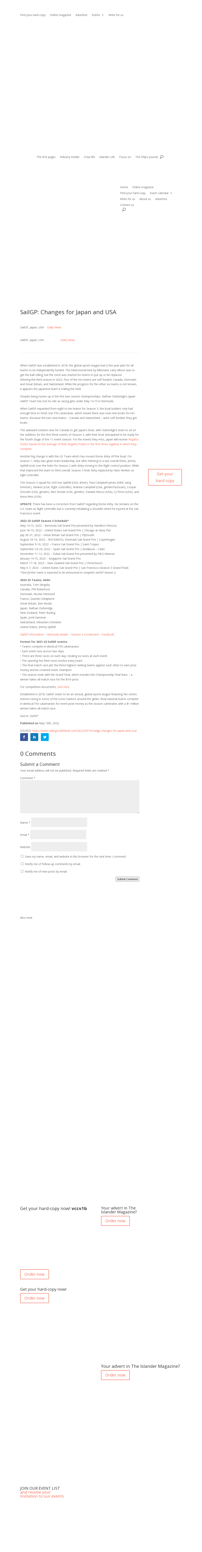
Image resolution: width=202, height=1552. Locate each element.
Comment (27, 778)
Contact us (127, 205)
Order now (34, 1274)
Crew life (89, 157)
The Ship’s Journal (146, 157)
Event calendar (159, 193)
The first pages (46, 157)
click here (63, 687)
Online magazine (60, 15)
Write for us (115, 15)
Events (96, 15)
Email (24, 835)
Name (25, 822)
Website (25, 847)
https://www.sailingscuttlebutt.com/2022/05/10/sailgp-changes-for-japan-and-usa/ (84, 731)
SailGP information (32, 634)
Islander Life (107, 157)
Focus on (125, 157)
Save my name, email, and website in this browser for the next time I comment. (75, 856)
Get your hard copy (165, 477)
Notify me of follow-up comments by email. (53, 864)
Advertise (81, 15)
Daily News (54, 327)
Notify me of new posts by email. (46, 871)
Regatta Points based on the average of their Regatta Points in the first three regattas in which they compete (79, 444)
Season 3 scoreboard (84, 634)
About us (145, 199)
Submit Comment (127, 879)
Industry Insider (69, 157)
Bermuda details (57, 634)
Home (124, 187)
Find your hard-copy (33, 15)
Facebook (108, 634)
